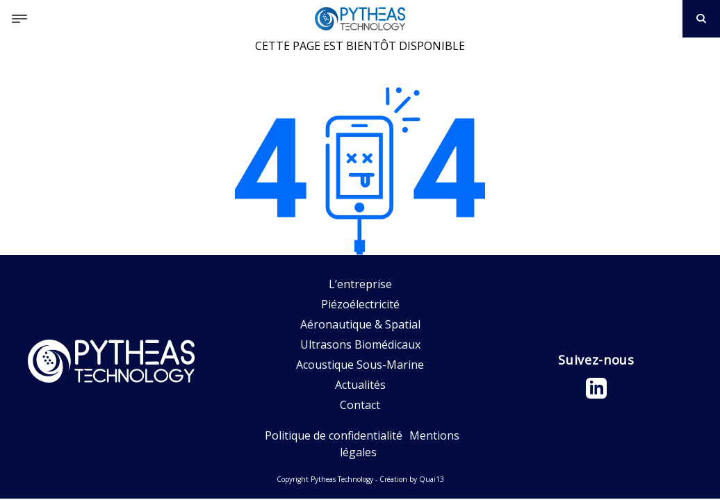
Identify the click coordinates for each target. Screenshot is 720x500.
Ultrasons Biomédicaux (360, 344)
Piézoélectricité (360, 304)
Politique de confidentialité (333, 435)
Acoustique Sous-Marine (360, 364)
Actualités (360, 384)
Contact (360, 404)
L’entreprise (360, 284)
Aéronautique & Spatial (360, 324)
